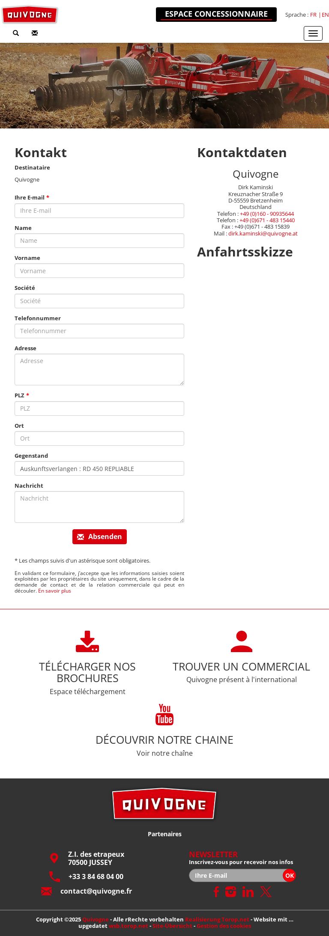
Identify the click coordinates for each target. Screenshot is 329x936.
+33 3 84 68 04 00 (86, 876)
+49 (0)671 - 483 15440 (267, 220)
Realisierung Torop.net (217, 919)
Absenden (99, 536)
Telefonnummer (38, 318)
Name (23, 228)
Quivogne (95, 919)
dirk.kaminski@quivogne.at (263, 233)
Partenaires (165, 833)
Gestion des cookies (224, 925)
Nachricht (29, 486)
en (325, 15)
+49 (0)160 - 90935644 (267, 213)
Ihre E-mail (30, 197)
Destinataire (32, 167)
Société (25, 288)
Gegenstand (31, 456)
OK (289, 875)
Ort (19, 426)
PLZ (19, 395)
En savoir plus (54, 590)
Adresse (25, 348)
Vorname (27, 258)
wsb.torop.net (128, 925)
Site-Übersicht (172, 925)
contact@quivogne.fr (86, 891)
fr (313, 15)
